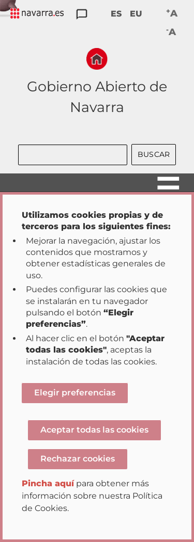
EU (136, 14)
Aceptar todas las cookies (94, 430)
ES (116, 14)
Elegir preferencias (74, 392)
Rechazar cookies (77, 459)
